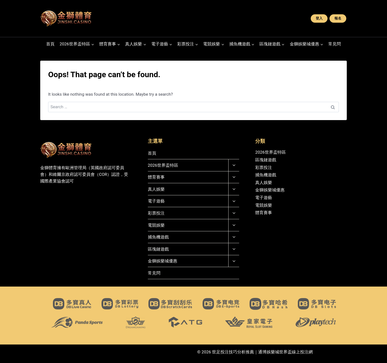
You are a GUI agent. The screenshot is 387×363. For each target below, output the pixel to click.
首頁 (50, 43)
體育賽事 (156, 177)
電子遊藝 (156, 201)
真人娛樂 (156, 189)
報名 (337, 18)
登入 (319, 18)
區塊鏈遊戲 (158, 249)
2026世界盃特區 (163, 165)
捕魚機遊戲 (158, 237)
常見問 (334, 43)
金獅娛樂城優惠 (162, 260)
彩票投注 (156, 213)
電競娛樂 (156, 225)
